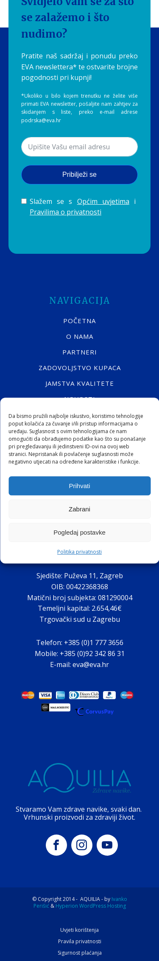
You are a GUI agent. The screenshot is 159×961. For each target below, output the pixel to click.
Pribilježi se (79, 174)
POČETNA (79, 320)
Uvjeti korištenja (79, 930)
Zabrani (79, 509)
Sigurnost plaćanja (80, 953)
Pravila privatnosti (79, 941)
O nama (79, 336)
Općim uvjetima (103, 201)
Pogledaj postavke (79, 532)
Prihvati (79, 485)
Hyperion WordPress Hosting (91, 905)
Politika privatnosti (79, 551)
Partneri (79, 352)
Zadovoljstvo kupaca (80, 367)
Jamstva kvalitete (79, 383)
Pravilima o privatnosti (65, 212)
